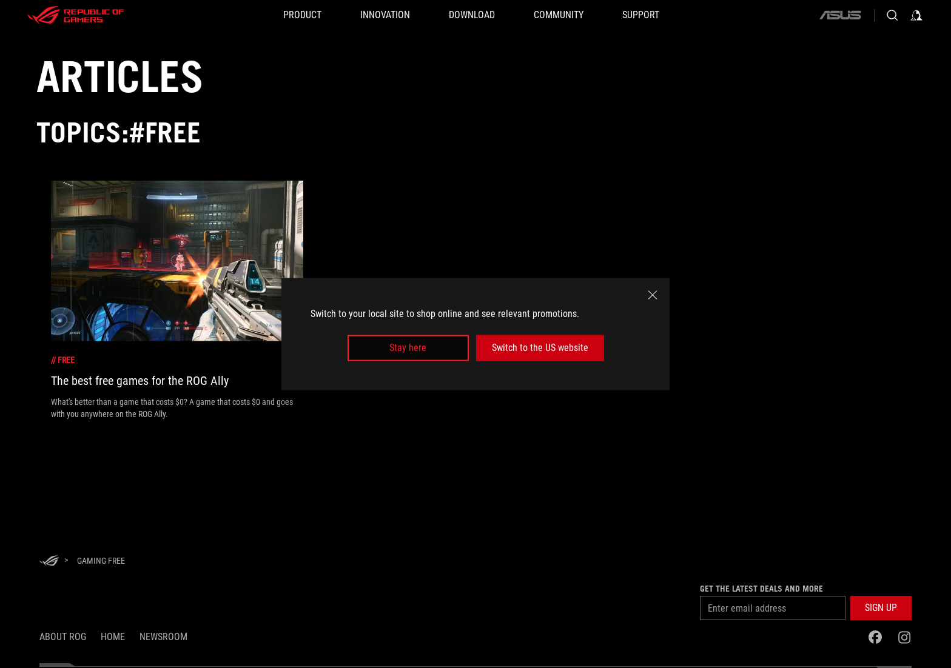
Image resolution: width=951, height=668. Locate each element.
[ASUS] (840, 15)
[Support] (640, 15)
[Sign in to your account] (916, 15)
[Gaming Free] (101, 561)
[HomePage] (49, 561)
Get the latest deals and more (761, 588)
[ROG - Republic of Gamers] (75, 15)
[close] (652, 295)
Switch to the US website (540, 347)
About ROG (62, 637)
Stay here (407, 347)
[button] (881, 608)
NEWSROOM (163, 637)
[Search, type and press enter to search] (892, 15)
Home (113, 637)
